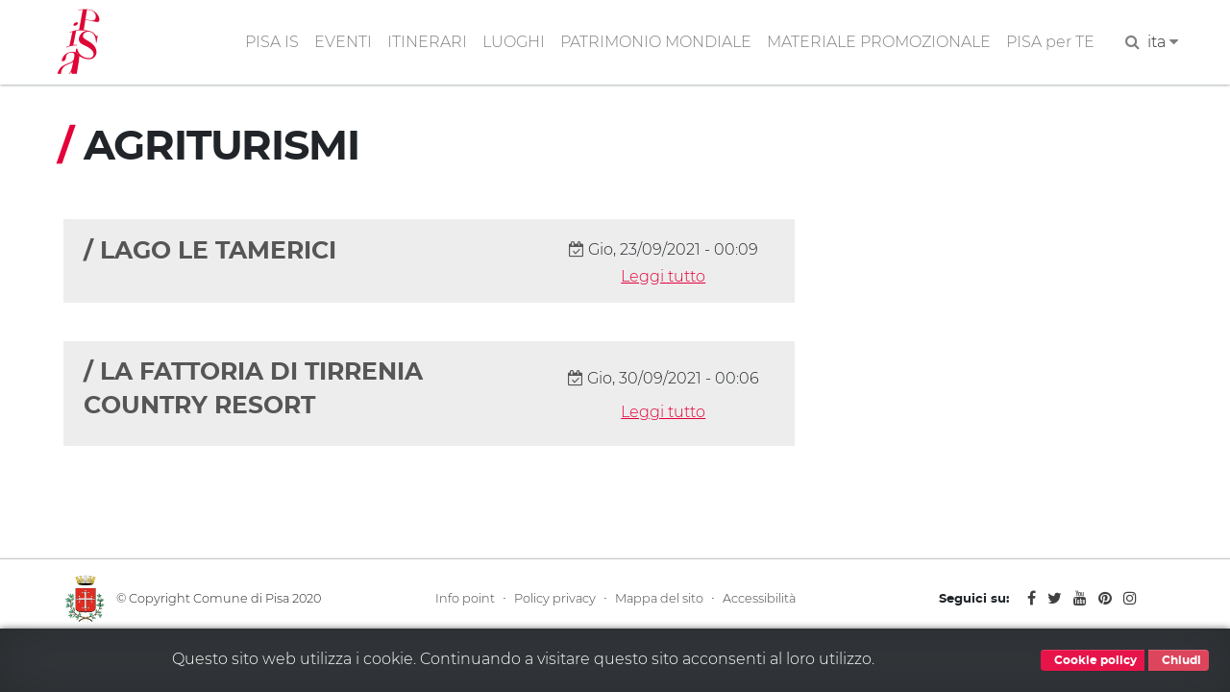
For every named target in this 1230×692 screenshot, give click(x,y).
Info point (465, 598)
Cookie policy (1092, 660)
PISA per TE (1050, 42)
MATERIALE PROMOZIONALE (879, 42)
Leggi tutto (663, 276)
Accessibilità (759, 598)
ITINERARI (427, 42)
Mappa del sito (659, 598)
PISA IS (272, 42)
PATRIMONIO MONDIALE (655, 42)
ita (1162, 42)
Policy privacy (555, 598)
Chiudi (1178, 660)
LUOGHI (513, 42)
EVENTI (343, 42)
